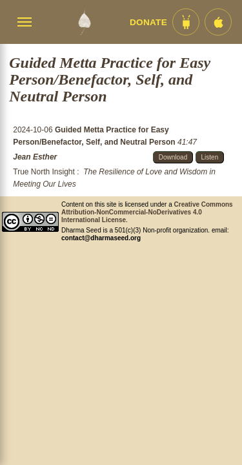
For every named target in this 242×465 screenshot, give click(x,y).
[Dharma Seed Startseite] (84, 22)
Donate (148, 22)
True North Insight (44, 171)
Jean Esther (35, 156)
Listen (210, 157)
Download (173, 157)
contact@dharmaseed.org (101, 238)
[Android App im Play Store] (185, 22)
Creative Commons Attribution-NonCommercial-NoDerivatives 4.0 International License (147, 212)
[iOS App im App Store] (218, 22)
